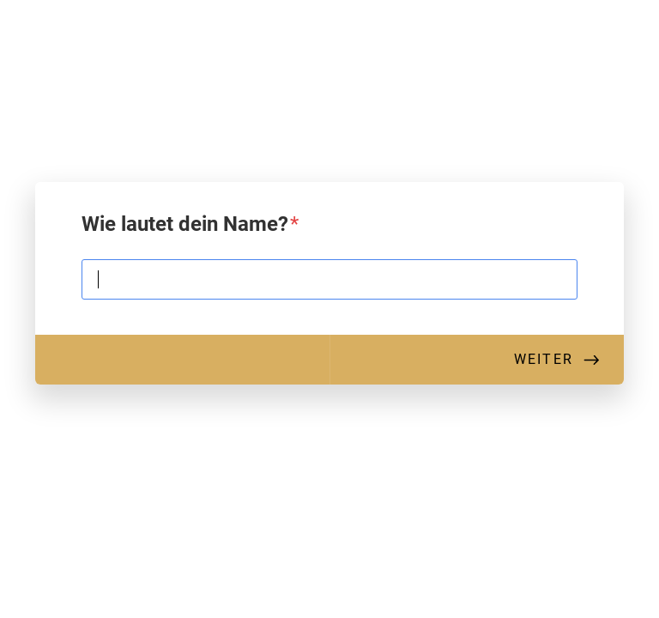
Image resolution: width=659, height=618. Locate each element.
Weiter (543, 359)
